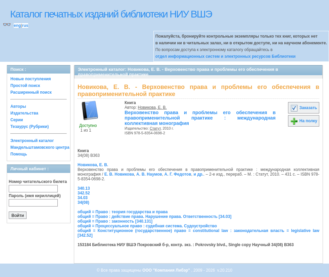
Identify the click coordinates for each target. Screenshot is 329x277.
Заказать (303, 107)
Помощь (18, 154)
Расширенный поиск (31, 92)
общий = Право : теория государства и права (123, 212)
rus (25, 25)
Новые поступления (30, 79)
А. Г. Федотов (177, 174)
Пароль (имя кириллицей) (35, 195)
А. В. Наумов (149, 174)
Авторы (18, 106)
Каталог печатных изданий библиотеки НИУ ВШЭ (111, 13)
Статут (155, 128)
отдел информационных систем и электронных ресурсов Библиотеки (225, 56)
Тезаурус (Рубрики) (29, 126)
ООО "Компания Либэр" (166, 270)
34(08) (83, 202)
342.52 (84, 193)
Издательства (24, 113)
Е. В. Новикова (119, 174)
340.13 (84, 188)
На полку (303, 121)
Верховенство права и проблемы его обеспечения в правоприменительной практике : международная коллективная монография (200, 118)
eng (17, 25)
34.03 (83, 197)
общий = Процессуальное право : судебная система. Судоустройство (147, 226)
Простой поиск (25, 85)
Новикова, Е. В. (152, 107)
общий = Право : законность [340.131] (115, 221)
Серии (16, 120)
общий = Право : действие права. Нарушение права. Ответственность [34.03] (154, 216)
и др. (198, 174)
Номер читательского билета (38, 181)
